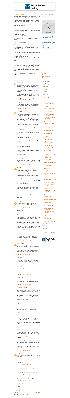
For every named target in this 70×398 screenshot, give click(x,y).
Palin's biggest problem (48, 170)
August (45, 86)
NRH (18, 201)
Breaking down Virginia (48, 139)
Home (27, 392)
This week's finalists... (48, 99)
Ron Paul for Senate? (48, 159)
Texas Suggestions (47, 171)
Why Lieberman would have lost (49, 160)
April (45, 92)
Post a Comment (17, 390)
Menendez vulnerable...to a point (50, 179)
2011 (44, 83)
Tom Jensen (44, 77)
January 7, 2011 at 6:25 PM (23, 207)
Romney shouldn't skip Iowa (49, 120)
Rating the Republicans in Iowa (49, 187)
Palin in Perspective (47, 197)
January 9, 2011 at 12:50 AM (24, 350)
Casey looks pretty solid (48, 202)
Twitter (47, 14)
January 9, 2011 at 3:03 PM (23, 380)
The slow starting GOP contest (49, 121)
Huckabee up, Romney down (49, 108)
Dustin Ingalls (19, 243)
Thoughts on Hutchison (48, 176)
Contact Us (44, 234)
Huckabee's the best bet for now (49, 221)
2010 (44, 223)
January (45, 97)
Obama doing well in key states (49, 147)
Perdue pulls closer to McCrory (49, 123)
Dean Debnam (44, 73)
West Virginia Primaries (48, 106)
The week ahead (47, 194)
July (45, 88)
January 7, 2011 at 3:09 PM (23, 164)
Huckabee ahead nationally (49, 145)
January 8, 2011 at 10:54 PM (24, 325)
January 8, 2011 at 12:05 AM (24, 254)
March (45, 94)
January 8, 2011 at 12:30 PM (24, 284)
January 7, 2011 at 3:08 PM (23, 155)
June (45, 89)
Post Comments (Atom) (23, 394)
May (45, 91)
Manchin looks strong (48, 133)
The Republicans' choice (48, 150)
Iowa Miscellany (47, 168)
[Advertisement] (50, 61)
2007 (44, 228)
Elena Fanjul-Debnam (46, 76)
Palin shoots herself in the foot (49, 166)
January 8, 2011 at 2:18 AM (23, 268)
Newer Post (16, 392)
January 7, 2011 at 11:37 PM (24, 240)
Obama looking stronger (48, 148)
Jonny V (18, 257)
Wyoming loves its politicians (49, 182)
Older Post (38, 392)
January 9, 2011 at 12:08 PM (24, 364)
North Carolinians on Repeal (49, 103)
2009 (44, 225)
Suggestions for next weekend (49, 141)
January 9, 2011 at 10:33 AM (24, 358)
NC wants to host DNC (48, 112)
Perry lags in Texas (47, 157)
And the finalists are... (48, 137)
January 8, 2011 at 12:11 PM (24, 274)
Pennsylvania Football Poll (48, 196)
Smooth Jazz (19, 82)
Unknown (18, 353)
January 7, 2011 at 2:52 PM (23, 108)
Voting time (46, 193)
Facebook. (52, 14)
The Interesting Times (21, 287)
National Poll (46, 216)
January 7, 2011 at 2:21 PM (23, 99)
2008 (44, 227)
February (46, 96)
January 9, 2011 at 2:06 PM (23, 374)
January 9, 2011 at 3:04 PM (23, 387)
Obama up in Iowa (47, 177)
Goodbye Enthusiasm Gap (48, 165)
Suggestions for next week (48, 105)
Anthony (18, 111)
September (46, 84)
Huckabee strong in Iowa (48, 188)
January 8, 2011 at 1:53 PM (23, 313)
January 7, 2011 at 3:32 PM (23, 190)
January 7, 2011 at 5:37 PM (23, 198)
